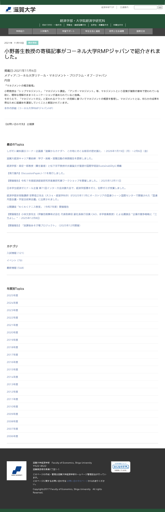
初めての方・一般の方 (52, 25)
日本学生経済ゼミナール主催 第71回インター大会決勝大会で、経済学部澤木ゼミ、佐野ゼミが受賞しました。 (67, 188)
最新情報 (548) (15, 268)
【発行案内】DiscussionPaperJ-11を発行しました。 (36, 173)
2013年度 (12, 384)
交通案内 (124, 7)
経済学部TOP (107, 7)
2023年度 (12, 310)
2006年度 (12, 436)
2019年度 (12, 340)
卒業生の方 (118, 25)
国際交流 (140, 31)
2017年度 (12, 354)
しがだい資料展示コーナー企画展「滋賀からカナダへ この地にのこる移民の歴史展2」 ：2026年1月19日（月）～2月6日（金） (78, 151)
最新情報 (32, 43)
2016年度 (12, 362)
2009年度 (12, 414)
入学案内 (44, 31)
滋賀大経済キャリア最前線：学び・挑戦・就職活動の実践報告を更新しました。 (50, 158)
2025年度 (12, 295)
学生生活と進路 (92, 31)
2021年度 (12, 325)
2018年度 (12, 347)
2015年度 (12, 369)
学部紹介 (20, 31)
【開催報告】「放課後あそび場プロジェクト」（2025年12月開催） (44, 225)
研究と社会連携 (116, 31)
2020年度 (12, 332)
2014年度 (12, 377)
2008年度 (12, 421)
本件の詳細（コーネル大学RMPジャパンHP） (29, 108)
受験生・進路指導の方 (76, 25)
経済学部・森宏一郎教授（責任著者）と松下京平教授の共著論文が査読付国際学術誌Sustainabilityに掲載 (64, 166)
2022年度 (12, 317)
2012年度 (12, 392)
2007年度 (12, 429)
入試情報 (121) (15, 253)
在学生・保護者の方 (99, 25)
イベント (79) (14, 260)
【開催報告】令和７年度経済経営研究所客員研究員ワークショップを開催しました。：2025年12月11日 (64, 180)
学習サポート (68, 31)
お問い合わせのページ (77, 481)
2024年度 (12, 303)
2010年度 (12, 406)
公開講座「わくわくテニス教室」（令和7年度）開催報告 (38, 207)
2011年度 (12, 399)
